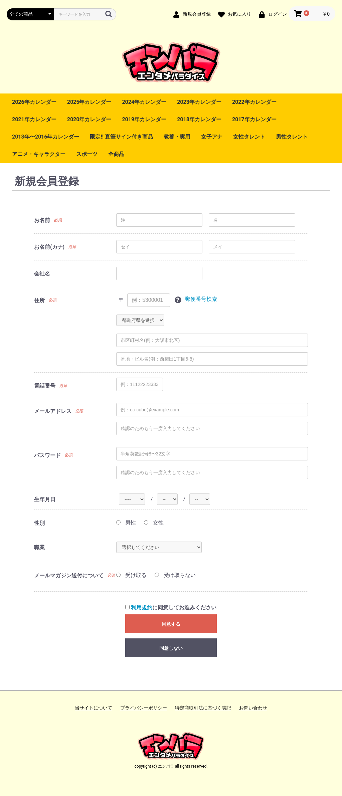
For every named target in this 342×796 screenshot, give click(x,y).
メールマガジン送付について (69, 575)
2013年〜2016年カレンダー (45, 137)
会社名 (42, 273)
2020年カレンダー (89, 119)
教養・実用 (177, 137)
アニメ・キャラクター (38, 154)
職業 (39, 547)
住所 (39, 300)
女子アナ (211, 137)
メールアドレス (52, 411)
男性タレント (292, 137)
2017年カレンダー (254, 119)
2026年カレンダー (34, 102)
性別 (39, 523)
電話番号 (44, 386)
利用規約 (141, 607)
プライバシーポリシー (143, 708)
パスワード (47, 455)
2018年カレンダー (199, 119)
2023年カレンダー (199, 102)
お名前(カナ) (49, 247)
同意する (171, 624)
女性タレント (249, 137)
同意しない (171, 648)
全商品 (116, 154)
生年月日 (44, 499)
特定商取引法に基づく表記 (203, 708)
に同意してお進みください (170, 607)
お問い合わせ (253, 708)
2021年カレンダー (34, 119)
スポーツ (87, 154)
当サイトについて (93, 708)
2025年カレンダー (89, 102)
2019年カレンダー (144, 119)
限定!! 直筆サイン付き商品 (121, 137)
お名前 (42, 220)
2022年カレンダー (254, 102)
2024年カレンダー (144, 102)
